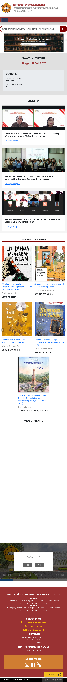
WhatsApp (54, 674)
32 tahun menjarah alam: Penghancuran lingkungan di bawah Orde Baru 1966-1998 (17, 287)
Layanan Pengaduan (52, 680)
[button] (5, 43)
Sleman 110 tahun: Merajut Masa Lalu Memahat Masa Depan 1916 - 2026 (49, 342)
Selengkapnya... (12, 141)
